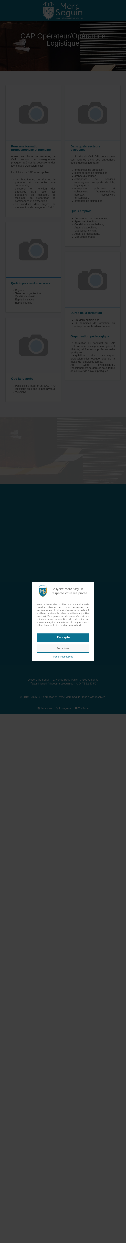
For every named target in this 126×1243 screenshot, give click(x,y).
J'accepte (63, 637)
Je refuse (62, 648)
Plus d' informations (63, 656)
